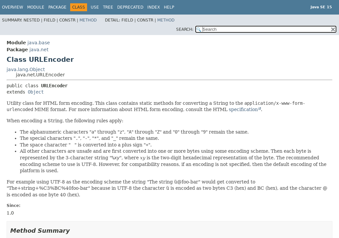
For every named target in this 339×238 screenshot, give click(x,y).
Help (169, 7)
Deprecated (130, 7)
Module (35, 7)
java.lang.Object (26, 69)
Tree (108, 7)
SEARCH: (184, 29)
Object (36, 92)
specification (243, 109)
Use (95, 7)
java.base (38, 42)
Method (88, 20)
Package (57, 7)
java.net (38, 49)
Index (153, 7)
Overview (12, 7)
